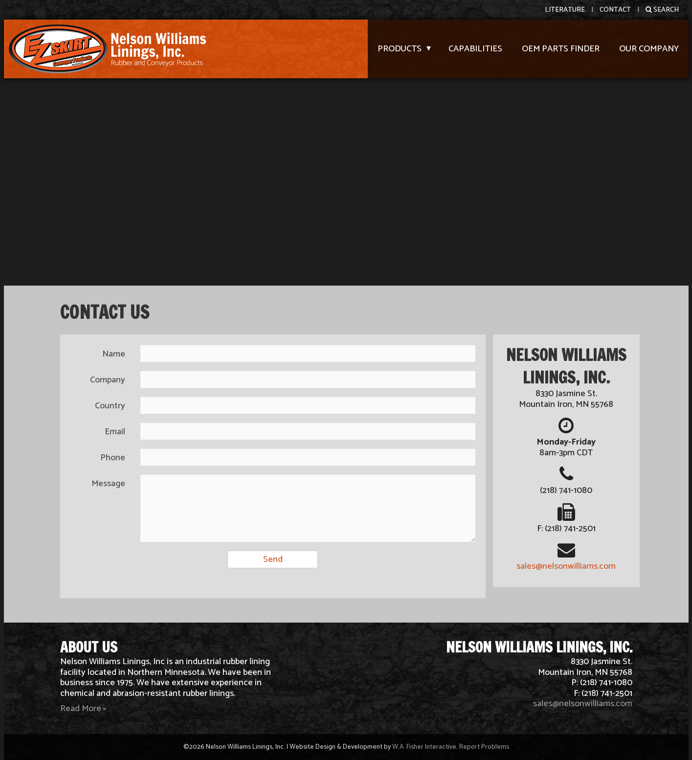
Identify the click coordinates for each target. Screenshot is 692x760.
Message (108, 483)
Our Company (649, 49)
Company (107, 380)
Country (110, 406)
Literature (565, 10)
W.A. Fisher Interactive (424, 746)
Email (115, 432)
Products (400, 49)
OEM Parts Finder (561, 49)
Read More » (83, 708)
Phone (112, 457)
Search (662, 10)
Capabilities (475, 49)
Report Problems (484, 746)
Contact (615, 10)
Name (113, 354)
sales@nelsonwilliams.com (566, 566)
